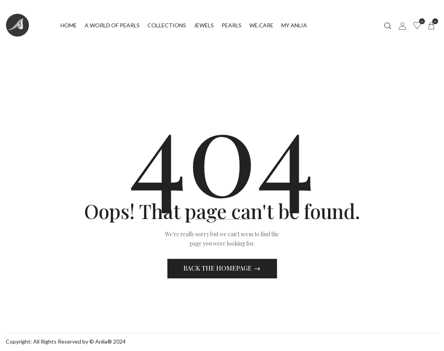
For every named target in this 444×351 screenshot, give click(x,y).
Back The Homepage (218, 269)
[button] (431, 25)
